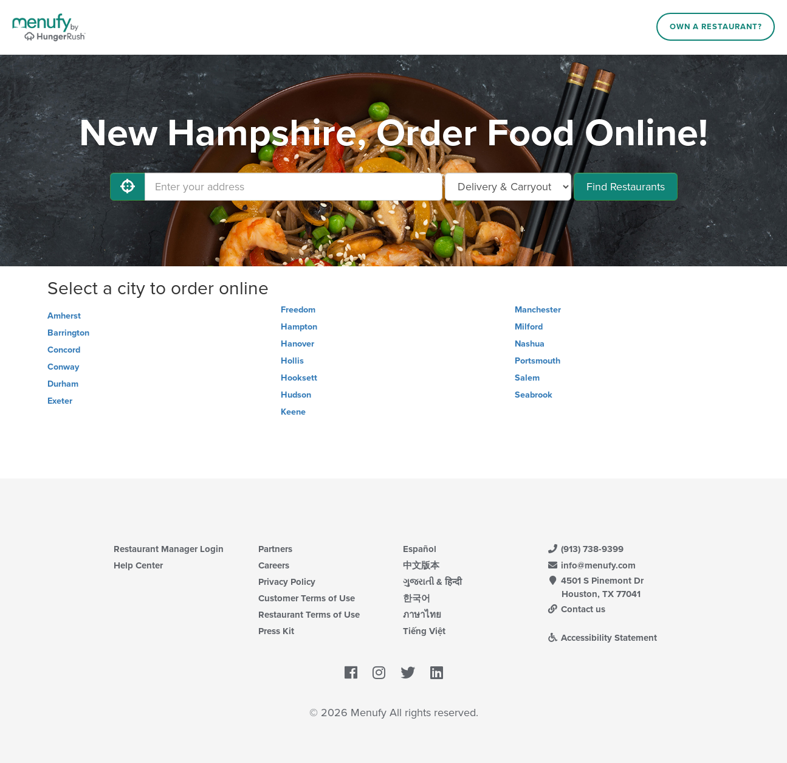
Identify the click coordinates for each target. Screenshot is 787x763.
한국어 (416, 598)
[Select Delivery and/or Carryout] (508, 187)
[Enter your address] (293, 187)
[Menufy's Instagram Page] (379, 673)
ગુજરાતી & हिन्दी (432, 581)
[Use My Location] (127, 187)
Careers (273, 565)
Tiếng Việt (424, 631)
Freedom (298, 310)
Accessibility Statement (603, 637)
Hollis (292, 361)
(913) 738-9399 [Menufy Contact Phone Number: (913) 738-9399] (586, 549)
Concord (63, 350)
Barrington (68, 333)
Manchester (538, 310)
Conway (63, 367)
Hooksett (299, 378)
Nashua (530, 344)
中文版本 (421, 565)
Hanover (297, 344)
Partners (275, 549)
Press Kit (276, 631)
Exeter (59, 401)
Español (419, 549)
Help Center (138, 565)
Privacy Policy (286, 581)
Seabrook (533, 395)
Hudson (296, 395)
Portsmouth (537, 361)
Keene (293, 412)
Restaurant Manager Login (169, 549)
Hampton (299, 327)
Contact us (577, 609)
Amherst (64, 316)
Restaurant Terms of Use (309, 614)
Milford (529, 327)
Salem (527, 378)
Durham (62, 384)
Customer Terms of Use (306, 598)
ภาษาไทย (422, 614)
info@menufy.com (592, 565)
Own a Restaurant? (716, 27)
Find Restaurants (625, 186)
